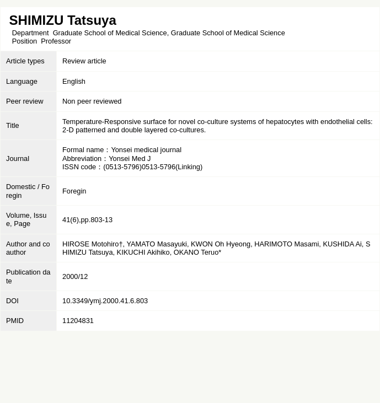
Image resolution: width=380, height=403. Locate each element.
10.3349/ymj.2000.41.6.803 (105, 301)
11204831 (78, 320)
